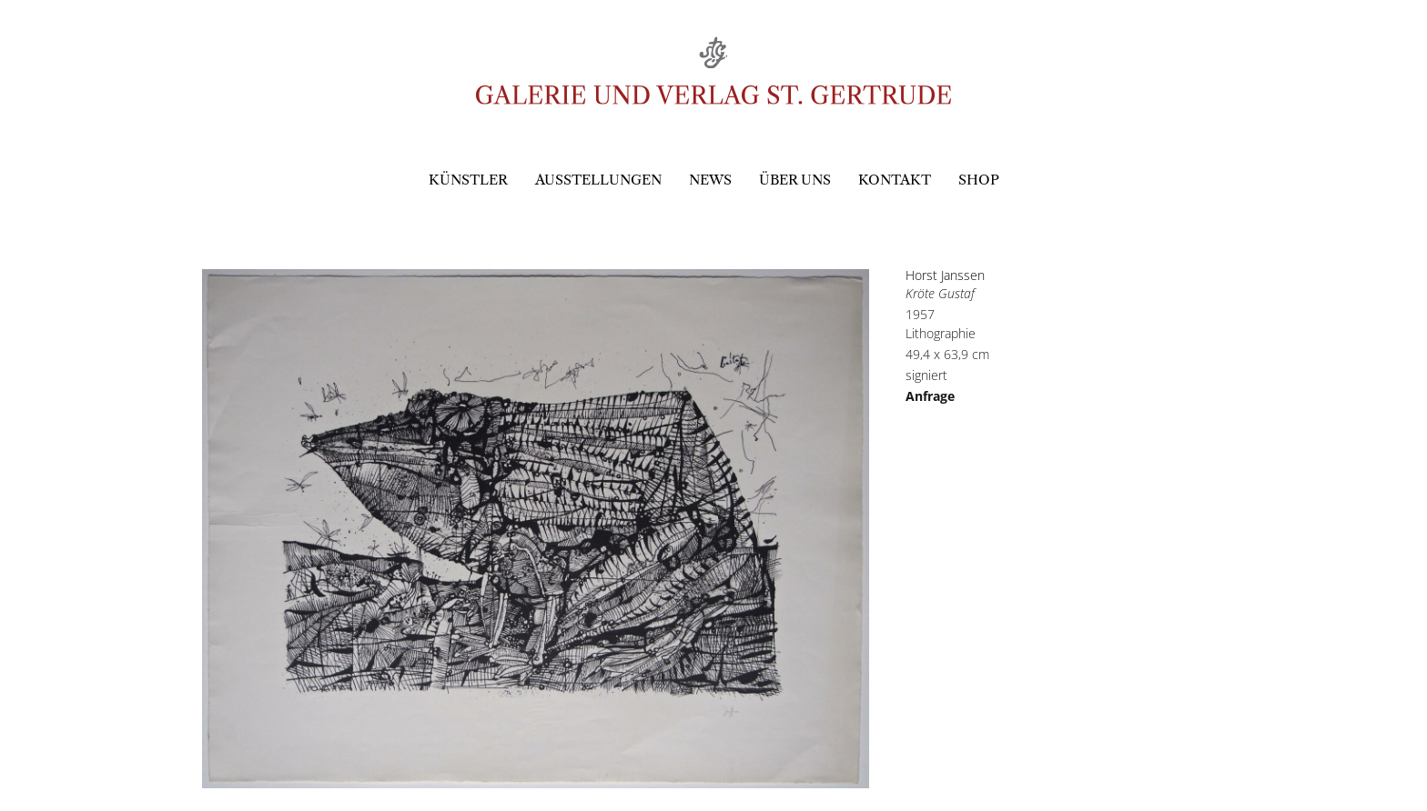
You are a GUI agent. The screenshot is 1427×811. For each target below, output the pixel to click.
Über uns (795, 179)
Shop (978, 179)
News (710, 179)
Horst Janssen (945, 275)
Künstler (468, 179)
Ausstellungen (598, 179)
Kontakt (894, 179)
